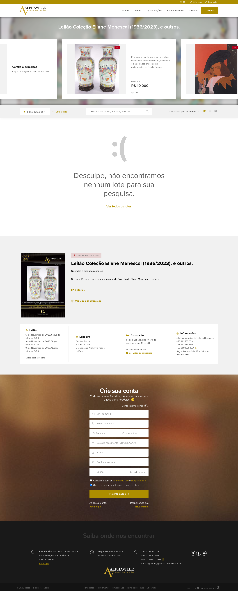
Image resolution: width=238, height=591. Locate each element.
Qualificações (154, 10)
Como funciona (175, 10)
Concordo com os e (118, 480)
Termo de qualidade (135, 588)
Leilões (210, 10)
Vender (125, 10)
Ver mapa (44, 563)
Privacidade (89, 588)
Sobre (138, 10)
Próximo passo (119, 493)
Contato (194, 10)
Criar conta (196, 2)
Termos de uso (121, 480)
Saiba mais (151, 588)
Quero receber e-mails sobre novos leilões (114, 485)
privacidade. (142, 506)
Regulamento (138, 480)
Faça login (211, 2)
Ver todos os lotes (119, 206)
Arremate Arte (207, 588)
